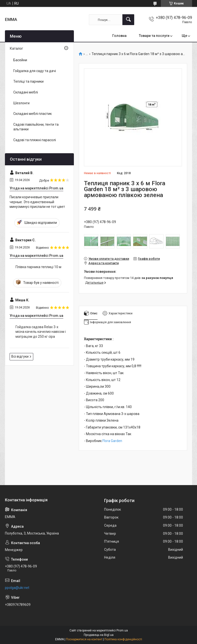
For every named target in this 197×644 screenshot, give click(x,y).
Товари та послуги (154, 36)
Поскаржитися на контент (84, 639)
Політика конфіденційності (123, 639)
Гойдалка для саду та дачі (34, 71)
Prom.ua (122, 630)
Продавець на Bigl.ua (99, 635)
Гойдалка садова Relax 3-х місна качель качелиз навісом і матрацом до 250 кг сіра (41, 331)
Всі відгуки (20, 356)
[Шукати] (128, 19)
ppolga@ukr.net (17, 588)
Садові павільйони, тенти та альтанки (36, 127)
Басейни (20, 60)
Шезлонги (21, 103)
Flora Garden (112, 441)
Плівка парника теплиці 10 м (38, 267)
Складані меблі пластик (32, 114)
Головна (119, 36)
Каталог (16, 48)
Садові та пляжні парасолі (34, 140)
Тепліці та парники (28, 81)
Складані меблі (25, 92)
